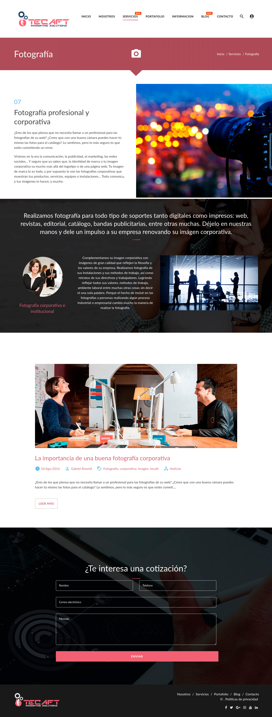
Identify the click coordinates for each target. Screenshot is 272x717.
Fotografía (110, 469)
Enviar (137, 656)
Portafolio (221, 694)
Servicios (235, 54)
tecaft (154, 469)
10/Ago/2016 (50, 468)
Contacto (252, 694)
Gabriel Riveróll (81, 468)
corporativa (128, 469)
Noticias (175, 468)
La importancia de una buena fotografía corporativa (102, 458)
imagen (143, 469)
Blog (237, 694)
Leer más (46, 503)
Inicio (220, 54)
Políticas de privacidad (242, 699)
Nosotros (183, 694)
